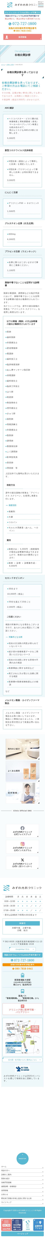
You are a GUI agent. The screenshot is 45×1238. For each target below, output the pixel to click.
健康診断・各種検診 (8, 1186)
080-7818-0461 (23, 30)
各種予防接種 (6, 1182)
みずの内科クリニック (25, 1210)
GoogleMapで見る (22, 949)
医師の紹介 (5, 1178)
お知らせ (4, 1194)
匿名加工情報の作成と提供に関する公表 (16, 1198)
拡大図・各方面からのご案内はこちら (22, 1060)
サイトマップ (6, 1202)
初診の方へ (5, 1170)
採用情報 (4, 1190)
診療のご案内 (6, 1174)
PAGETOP (22, 1158)
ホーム (3, 1166)
